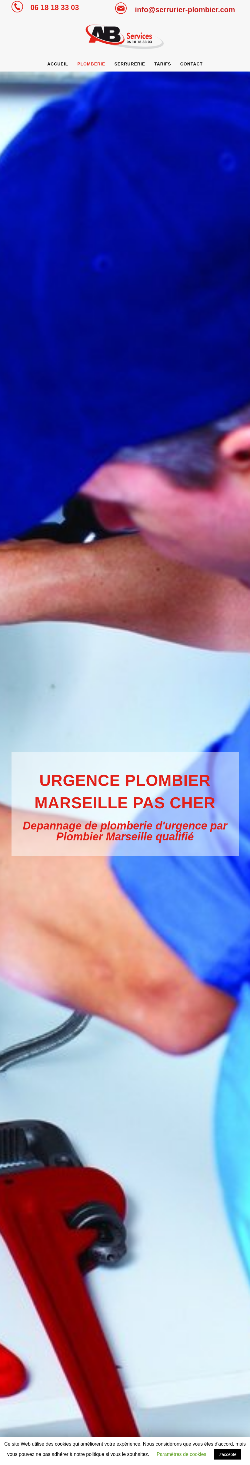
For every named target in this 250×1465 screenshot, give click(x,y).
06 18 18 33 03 (55, 7)
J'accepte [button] (228, 1454)
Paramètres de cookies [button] (181, 1454)
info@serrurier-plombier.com (185, 9)
